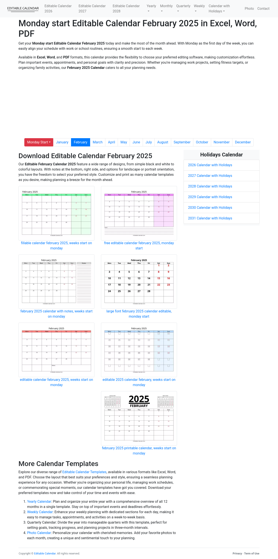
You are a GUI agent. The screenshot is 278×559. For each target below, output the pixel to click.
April (111, 142)
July (149, 142)
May (124, 142)
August (162, 142)
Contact (263, 9)
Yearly (151, 6)
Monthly (166, 6)
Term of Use (251, 553)
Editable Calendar (45, 553)
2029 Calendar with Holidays (210, 197)
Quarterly (183, 6)
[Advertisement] (139, 104)
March (98, 142)
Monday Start (37, 142)
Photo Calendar (39, 533)
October (202, 142)
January (62, 142)
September (182, 142)
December (243, 142)
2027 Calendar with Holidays (210, 176)
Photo (249, 9)
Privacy (237, 553)
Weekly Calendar (40, 512)
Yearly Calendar (39, 501)
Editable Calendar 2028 (126, 8)
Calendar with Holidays (219, 8)
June (136, 142)
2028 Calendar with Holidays (210, 186)
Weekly (199, 6)
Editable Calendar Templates (84, 472)
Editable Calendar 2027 (92, 8)
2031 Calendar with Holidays (210, 218)
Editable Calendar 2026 (58, 8)
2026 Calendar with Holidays (210, 165)
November (222, 142)
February (80, 142)
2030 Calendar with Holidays (210, 208)
